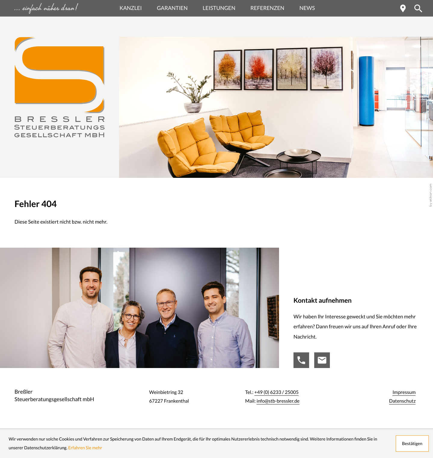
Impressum (404, 392)
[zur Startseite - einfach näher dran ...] (59, 8)
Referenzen (267, 8)
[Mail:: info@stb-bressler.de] (322, 360)
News (307, 8)
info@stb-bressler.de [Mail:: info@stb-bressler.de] (277, 401)
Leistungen (219, 8)
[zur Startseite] (59, 87)
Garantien (172, 8)
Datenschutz (402, 401)
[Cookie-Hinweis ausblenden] (412, 443)
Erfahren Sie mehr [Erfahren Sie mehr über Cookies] (85, 447)
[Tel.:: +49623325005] (301, 360)
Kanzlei (131, 8)
